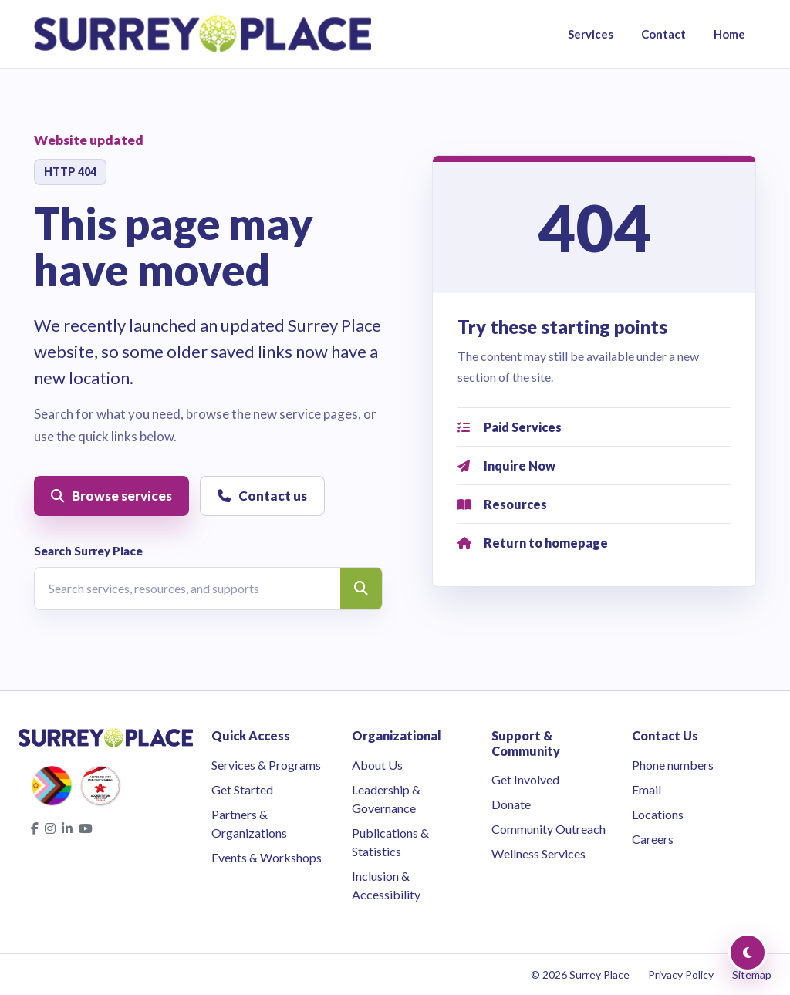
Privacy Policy (681, 974)
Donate (511, 804)
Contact (663, 34)
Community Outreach (548, 828)
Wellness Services (538, 853)
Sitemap (751, 974)
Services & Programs (266, 764)
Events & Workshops (266, 857)
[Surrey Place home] (202, 33)
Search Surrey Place (88, 551)
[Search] (361, 588)
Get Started (242, 789)
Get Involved (525, 779)
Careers (653, 838)
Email (646, 789)
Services (590, 34)
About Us (377, 764)
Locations (658, 814)
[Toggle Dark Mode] (747, 952)
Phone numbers (673, 764)
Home (729, 34)
